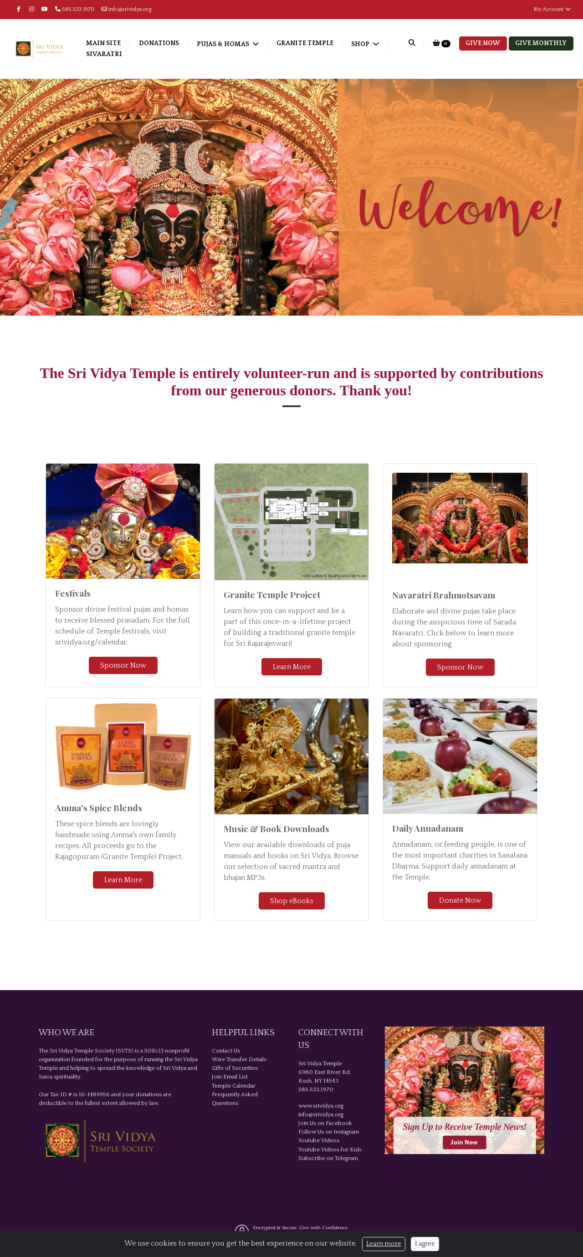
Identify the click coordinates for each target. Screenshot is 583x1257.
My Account (552, 9)
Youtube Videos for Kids (330, 1149)
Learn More (292, 667)
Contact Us (226, 1051)
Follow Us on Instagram (328, 1132)
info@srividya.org (127, 9)
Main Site (122, 43)
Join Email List (230, 1076)
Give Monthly (541, 43)
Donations (178, 43)
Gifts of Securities (235, 1068)
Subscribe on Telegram (328, 1158)
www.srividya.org (320, 1106)
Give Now (482, 43)
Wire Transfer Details (239, 1059)
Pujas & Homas (243, 44)
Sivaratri (169, 54)
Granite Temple (324, 43)
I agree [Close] (425, 1243)
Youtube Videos (318, 1140)
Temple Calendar (234, 1086)
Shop (115, 55)
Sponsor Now (123, 665)
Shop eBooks (291, 901)
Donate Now (460, 900)
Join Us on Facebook (325, 1123)
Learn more (383, 1243)
